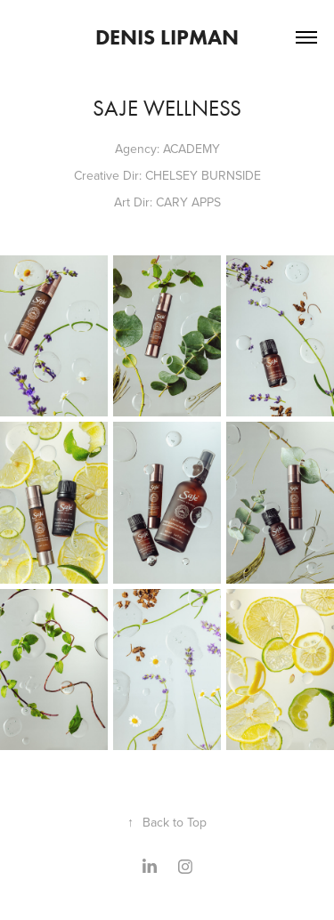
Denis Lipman (167, 37)
